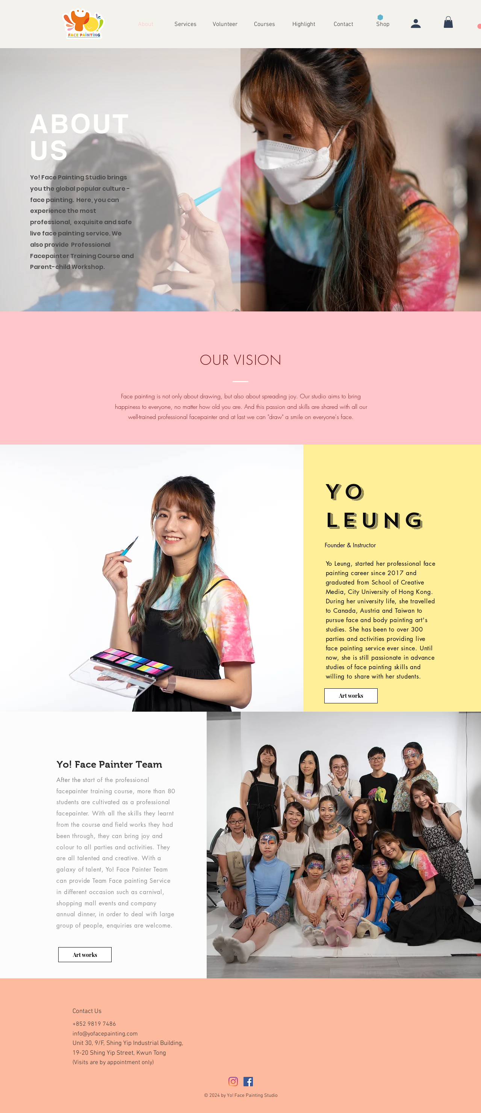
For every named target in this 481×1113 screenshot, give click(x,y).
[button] (304, 23)
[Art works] (351, 695)
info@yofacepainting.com (105, 1034)
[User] (415, 23)
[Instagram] (233, 1081)
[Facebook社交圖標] (248, 1081)
